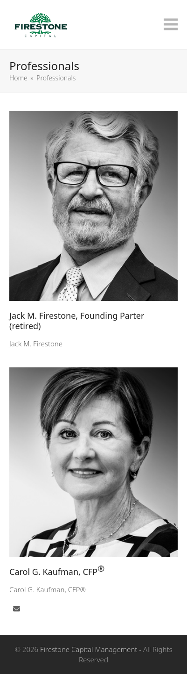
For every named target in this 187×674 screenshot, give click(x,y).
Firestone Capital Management (88, 649)
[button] (171, 24)
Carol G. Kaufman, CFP (56, 570)
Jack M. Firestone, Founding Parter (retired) (76, 321)
